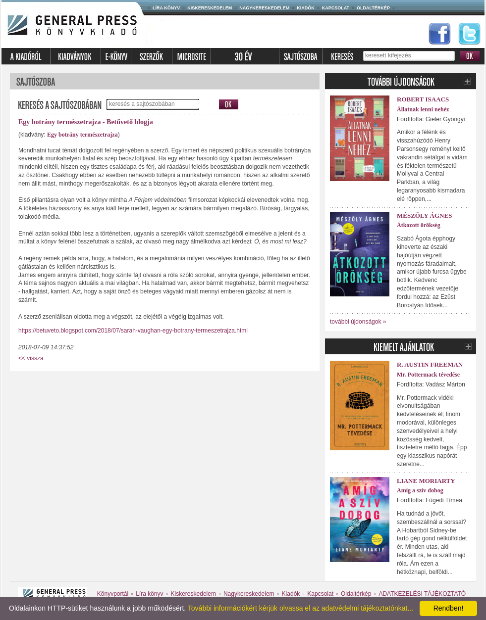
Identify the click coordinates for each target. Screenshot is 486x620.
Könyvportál (112, 593)
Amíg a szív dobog (420, 490)
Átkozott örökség (418, 225)
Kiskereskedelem (209, 7)
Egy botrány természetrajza (82, 134)
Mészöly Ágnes (424, 215)
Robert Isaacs (423, 99)
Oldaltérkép (373, 7)
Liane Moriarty (426, 480)
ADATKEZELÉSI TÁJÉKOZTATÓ (422, 593)
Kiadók (306, 7)
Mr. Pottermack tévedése (428, 374)
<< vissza (31, 358)
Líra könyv (166, 7)
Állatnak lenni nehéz (423, 109)
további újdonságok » (358, 321)
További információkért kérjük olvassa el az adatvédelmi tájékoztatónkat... (300, 608)
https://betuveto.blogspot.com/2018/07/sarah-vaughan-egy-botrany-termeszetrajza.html (133, 330)
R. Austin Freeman (430, 364)
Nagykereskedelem (264, 7)
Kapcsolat (335, 7)
